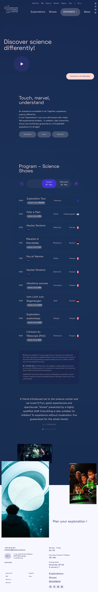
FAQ (42, 3)
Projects (63, 3)
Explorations (38, 12)
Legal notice (8, 562)
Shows (53, 12)
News (87, 12)
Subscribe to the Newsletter (80, 76)
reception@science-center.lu (14, 550)
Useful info (35, 3)
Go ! (7, 556)
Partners (56, 3)
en (78, 3)
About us (48, 3)
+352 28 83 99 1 (10, 548)
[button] (76, 183)
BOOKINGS (55, 582)
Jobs (70, 3)
